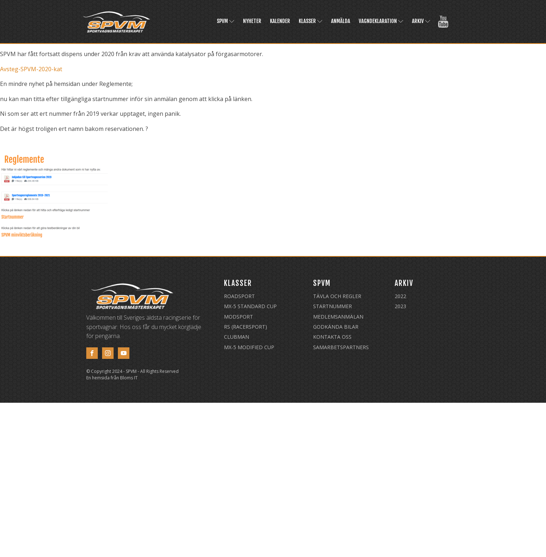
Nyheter (252, 21)
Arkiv (421, 21)
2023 (400, 306)
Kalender (280, 21)
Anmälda (340, 21)
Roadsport (239, 296)
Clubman (236, 336)
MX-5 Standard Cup (250, 306)
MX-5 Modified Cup (249, 347)
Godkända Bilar (335, 326)
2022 (400, 296)
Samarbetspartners (341, 347)
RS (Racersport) (245, 326)
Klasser (310, 21)
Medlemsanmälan (338, 316)
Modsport (238, 316)
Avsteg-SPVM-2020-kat (31, 69)
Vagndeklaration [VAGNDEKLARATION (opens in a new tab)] (381, 21)
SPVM (225, 21)
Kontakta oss (332, 336)
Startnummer (332, 306)
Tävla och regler (337, 296)
